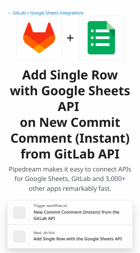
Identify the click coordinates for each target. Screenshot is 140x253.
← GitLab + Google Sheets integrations (45, 13)
